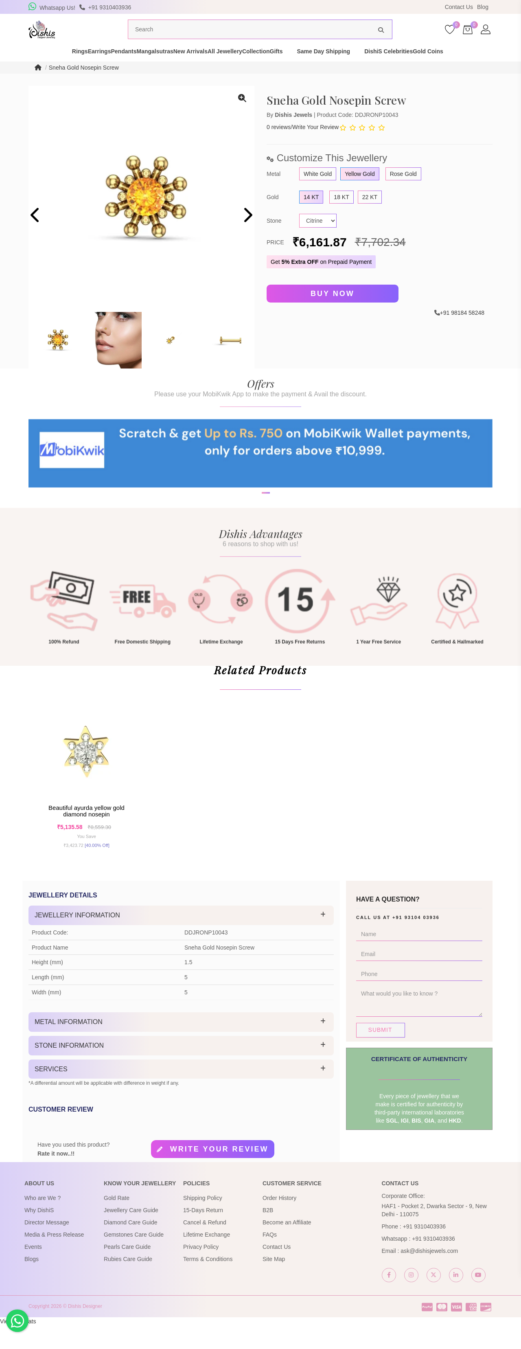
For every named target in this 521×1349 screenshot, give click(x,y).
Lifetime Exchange (206, 1258)
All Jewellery (249, 67)
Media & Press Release (54, 1258)
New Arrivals (200, 67)
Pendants (105, 67)
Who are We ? (42, 1221)
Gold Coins (495, 67)
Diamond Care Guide (131, 1246)
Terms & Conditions (207, 1282)
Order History (279, 1221)
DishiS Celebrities (441, 67)
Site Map (274, 1282)
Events (33, 1270)
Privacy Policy (201, 1270)
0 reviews (279, 142)
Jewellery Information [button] (77, 939)
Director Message (46, 1246)
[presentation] (36, 231)
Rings (33, 67)
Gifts (328, 67)
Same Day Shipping (376, 67)
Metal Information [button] (69, 1045)
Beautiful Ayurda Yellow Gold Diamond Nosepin (86, 832)
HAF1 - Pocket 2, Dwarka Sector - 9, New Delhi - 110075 (434, 1233)
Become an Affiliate (287, 1246)
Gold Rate (116, 1221)
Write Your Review (315, 142)
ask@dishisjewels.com (429, 1274)
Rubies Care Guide (128, 1282)
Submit (380, 1054)
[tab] (181, 939)
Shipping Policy (202, 1221)
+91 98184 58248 (462, 327)
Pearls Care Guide (127, 1270)
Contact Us (459, 7)
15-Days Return (203, 1234)
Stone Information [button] (69, 1069)
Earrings (66, 67)
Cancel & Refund (204, 1246)
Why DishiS (39, 1234)
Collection (295, 67)
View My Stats (18, 1345)
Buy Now (333, 309)
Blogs (31, 1282)
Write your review (219, 1173)
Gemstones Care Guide (134, 1258)
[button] (255, 534)
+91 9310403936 (424, 1250)
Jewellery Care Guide (131, 1234)
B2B (268, 1234)
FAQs (270, 1258)
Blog (482, 7)
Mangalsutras (150, 67)
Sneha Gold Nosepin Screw (84, 83)
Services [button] (51, 1092)
